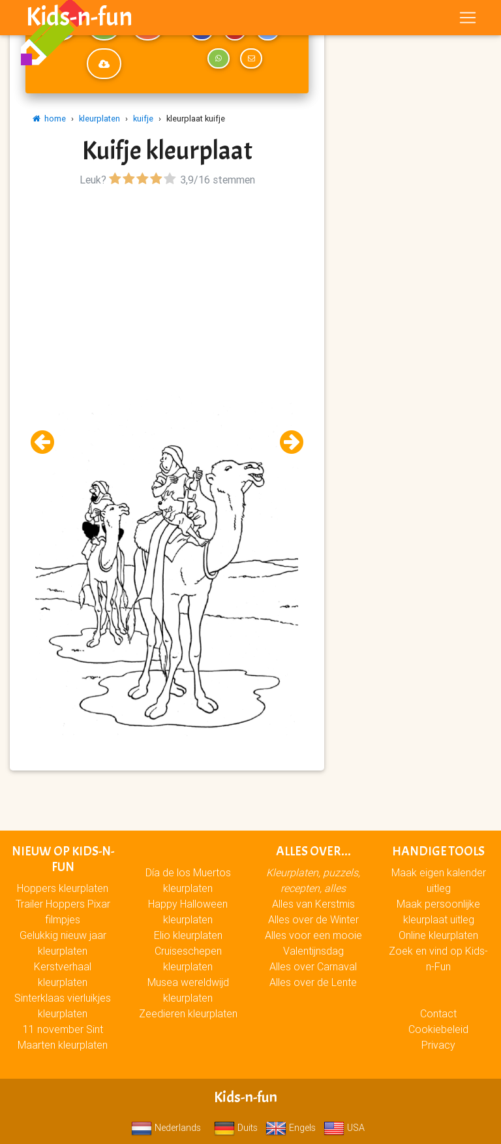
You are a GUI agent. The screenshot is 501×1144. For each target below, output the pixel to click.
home (49, 118)
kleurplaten (99, 118)
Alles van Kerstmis (313, 903)
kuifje (143, 118)
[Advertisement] (167, 281)
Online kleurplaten (438, 935)
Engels (291, 1128)
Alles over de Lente (313, 982)
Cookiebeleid (438, 1029)
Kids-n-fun (79, 19)
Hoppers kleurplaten (62, 888)
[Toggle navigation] (467, 20)
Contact (438, 1013)
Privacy (438, 1044)
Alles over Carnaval (313, 966)
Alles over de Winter (313, 919)
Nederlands (166, 1128)
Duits (236, 1128)
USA (344, 1128)
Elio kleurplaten (188, 935)
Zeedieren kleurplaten (188, 1013)
